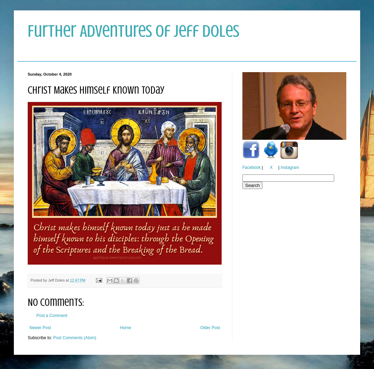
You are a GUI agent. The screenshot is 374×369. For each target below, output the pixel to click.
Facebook (251, 167)
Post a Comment (51, 315)
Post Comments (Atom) (74, 337)
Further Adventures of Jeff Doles (133, 31)
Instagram (289, 167)
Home (125, 327)
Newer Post (40, 327)
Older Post (210, 327)
